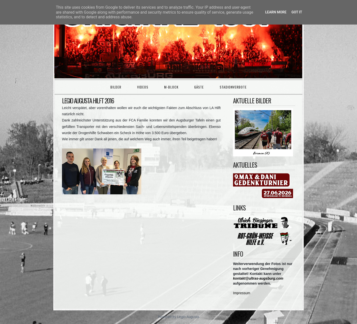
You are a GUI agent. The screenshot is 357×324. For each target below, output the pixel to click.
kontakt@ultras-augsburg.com (258, 278)
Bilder (115, 86)
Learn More (275, 12)
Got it (296, 12)
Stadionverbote (233, 86)
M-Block (171, 86)
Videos (142, 86)
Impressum (241, 293)
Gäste (199, 86)
